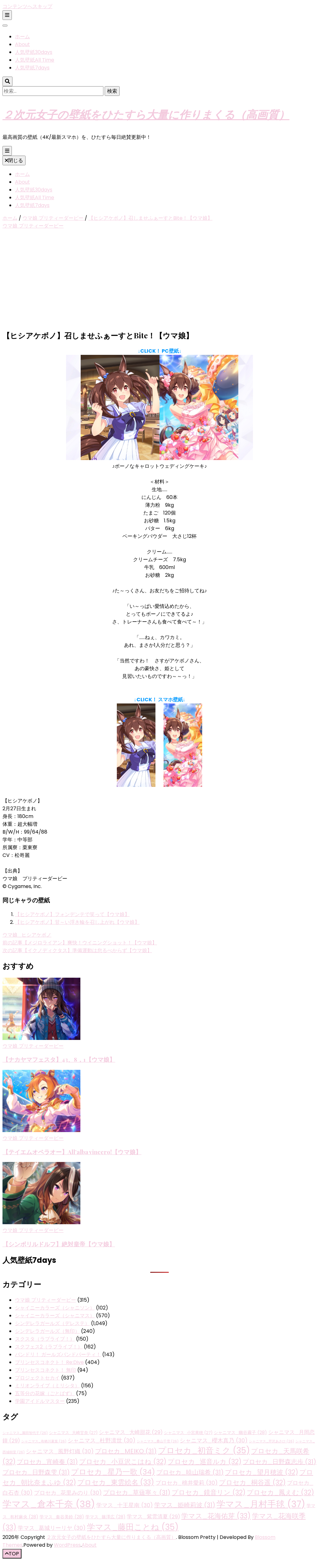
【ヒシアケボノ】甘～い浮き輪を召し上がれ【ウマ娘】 (77, 922)
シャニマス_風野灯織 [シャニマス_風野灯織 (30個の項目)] (60, 1451)
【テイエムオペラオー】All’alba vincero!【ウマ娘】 (71, 1152)
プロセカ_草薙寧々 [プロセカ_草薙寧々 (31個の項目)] (136, 1492)
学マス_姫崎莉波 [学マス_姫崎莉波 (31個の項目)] (184, 1505)
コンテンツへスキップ (27, 6)
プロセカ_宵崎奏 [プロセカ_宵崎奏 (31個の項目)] (47, 1461)
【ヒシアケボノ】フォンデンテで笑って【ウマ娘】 (72, 914)
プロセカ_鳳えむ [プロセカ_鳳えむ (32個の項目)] (280, 1492)
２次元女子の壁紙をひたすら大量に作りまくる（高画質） (145, 114)
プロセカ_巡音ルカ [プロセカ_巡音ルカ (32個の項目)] (204, 1461)
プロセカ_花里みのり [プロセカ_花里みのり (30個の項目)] (68, 1493)
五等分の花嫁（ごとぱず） (45, 1393)
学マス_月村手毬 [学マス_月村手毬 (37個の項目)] (261, 1504)
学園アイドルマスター (40, 1401)
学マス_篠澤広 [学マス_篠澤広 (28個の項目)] (105, 1517)
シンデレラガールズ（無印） (47, 1331)
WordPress (67, 1545)
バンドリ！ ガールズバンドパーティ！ (58, 1354)
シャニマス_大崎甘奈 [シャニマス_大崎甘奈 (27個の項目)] (73, 1433)
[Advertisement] (159, 280)
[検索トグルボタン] (7, 81)
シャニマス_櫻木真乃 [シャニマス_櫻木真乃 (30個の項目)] (214, 1440)
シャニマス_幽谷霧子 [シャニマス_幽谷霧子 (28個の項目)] (240, 1432)
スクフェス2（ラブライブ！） (49, 1346)
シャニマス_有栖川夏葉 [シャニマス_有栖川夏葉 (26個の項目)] (43, 1441)
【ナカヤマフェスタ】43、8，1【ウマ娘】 (58, 1059)
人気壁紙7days (32, 67)
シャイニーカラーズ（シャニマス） (55, 1315)
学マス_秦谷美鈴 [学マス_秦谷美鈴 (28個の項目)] (62, 1517)
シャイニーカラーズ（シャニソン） (55, 1307)
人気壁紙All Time (34, 59)
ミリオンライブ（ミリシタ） (47, 1385)
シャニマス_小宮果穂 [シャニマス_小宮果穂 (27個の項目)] (188, 1433)
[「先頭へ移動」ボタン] (11, 1554)
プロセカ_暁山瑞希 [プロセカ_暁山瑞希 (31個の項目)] (190, 1472)
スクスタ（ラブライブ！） (45, 1338)
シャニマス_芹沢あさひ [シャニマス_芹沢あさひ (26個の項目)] (271, 1441)
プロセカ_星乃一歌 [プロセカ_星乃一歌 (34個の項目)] (113, 1472)
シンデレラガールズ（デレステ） (52, 1323)
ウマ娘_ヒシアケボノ (26, 934)
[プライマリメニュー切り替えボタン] (7, 151)
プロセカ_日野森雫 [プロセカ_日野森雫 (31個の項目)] (36, 1472)
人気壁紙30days (33, 52)
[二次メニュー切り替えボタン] (7, 15)
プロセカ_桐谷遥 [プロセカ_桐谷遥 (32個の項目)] (252, 1482)
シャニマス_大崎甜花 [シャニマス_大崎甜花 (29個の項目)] (131, 1432)
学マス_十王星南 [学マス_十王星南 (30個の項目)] (124, 1505)
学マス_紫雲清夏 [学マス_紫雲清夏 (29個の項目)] (153, 1516)
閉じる (14, 160)
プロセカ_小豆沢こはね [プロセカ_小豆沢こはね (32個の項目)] (122, 1461)
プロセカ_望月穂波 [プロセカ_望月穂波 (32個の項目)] (261, 1472)
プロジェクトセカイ (37, 1377)
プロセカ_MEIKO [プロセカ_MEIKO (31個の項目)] (126, 1451)
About (22, 44)
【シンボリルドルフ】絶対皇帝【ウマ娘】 (58, 1244)
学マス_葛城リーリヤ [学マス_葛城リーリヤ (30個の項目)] (52, 1528)
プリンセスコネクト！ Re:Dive (49, 1362)
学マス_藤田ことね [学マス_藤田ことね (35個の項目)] (133, 1527)
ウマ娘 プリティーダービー (33, 225)
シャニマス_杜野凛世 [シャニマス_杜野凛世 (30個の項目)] (102, 1440)
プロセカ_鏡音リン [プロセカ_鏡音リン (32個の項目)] (208, 1492)
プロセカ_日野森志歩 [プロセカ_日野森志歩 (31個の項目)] (279, 1461)
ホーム (22, 36)
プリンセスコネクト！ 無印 (45, 1370)
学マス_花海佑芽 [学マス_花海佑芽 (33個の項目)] (216, 1516)
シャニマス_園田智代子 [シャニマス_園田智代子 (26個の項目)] (25, 1433)
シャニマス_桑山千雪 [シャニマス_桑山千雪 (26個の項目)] (158, 1441)
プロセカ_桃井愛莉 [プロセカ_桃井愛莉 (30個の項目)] (186, 1483)
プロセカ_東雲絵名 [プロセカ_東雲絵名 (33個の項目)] (115, 1482)
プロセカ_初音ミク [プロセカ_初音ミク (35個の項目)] (204, 1450)
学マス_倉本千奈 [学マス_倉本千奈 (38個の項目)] (48, 1504)
